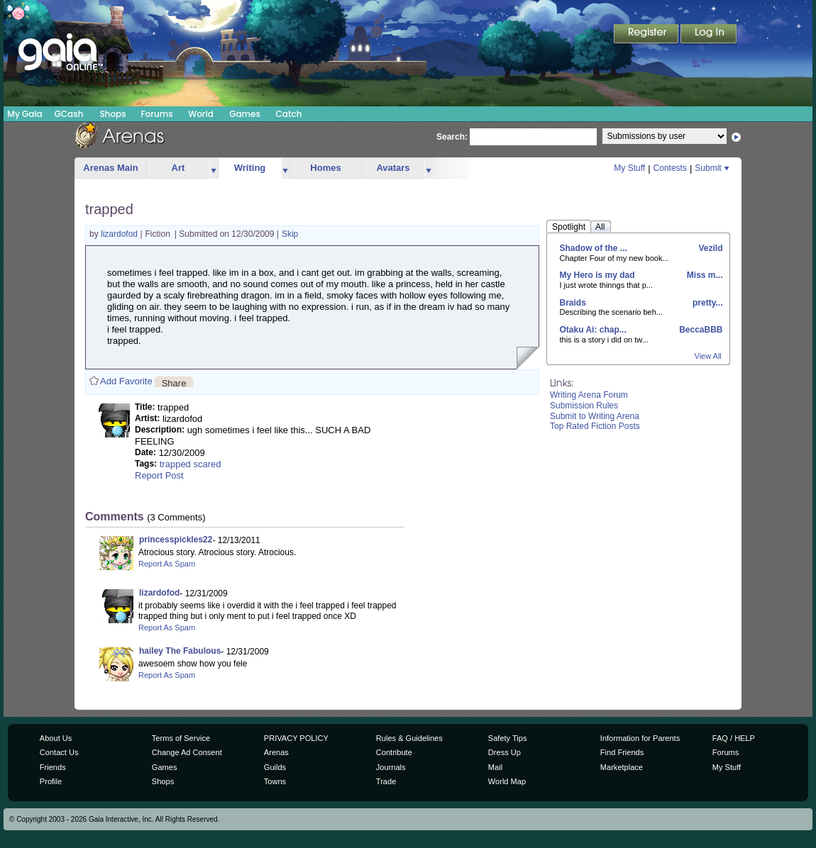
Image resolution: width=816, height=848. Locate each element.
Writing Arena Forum (589, 395)
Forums (156, 114)
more (213, 168)
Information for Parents (640, 738)
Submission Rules (584, 406)
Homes (325, 167)
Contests (670, 168)
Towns (275, 781)
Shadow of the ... (593, 248)
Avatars (392, 167)
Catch (289, 114)
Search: (452, 137)
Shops (112, 114)
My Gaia (24, 114)
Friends (53, 767)
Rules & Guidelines (409, 738)
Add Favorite (126, 381)
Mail (495, 767)
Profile (51, 781)
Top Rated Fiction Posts (595, 426)
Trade (386, 781)
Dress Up (504, 752)
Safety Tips (507, 738)
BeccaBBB (700, 330)
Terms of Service (181, 738)
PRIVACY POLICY (296, 738)
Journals (391, 767)
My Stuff (629, 168)
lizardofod (120, 234)
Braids (573, 303)
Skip (290, 234)
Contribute (394, 752)
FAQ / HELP (733, 738)
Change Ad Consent (187, 752)
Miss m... (703, 275)
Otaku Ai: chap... (593, 330)
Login (708, 34)
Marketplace (621, 767)
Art (178, 167)
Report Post (159, 475)
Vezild (709, 248)
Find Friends (622, 752)
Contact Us (59, 752)
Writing (250, 167)
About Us (56, 738)
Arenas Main (110, 167)
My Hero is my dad (597, 275)
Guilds (275, 767)
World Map (507, 781)
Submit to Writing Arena (594, 416)
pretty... (706, 303)
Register (647, 34)
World (201, 114)
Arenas (276, 752)
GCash (69, 114)
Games (244, 114)
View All (708, 356)
